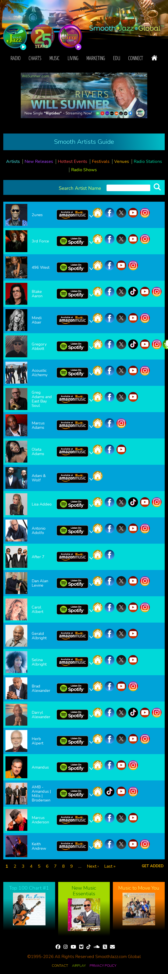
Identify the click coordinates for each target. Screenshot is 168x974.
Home (154, 58)
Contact (60, 965)
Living (73, 58)
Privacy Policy (103, 965)
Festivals (101, 161)
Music (54, 58)
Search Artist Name (80, 188)
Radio (15, 58)
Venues (121, 161)
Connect (135, 58)
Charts (35, 58)
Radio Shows (84, 170)
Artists (13, 161)
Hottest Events (72, 161)
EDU (116, 58)
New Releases (38, 161)
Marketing (95, 58)
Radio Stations (148, 161)
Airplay (79, 965)
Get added (153, 866)
